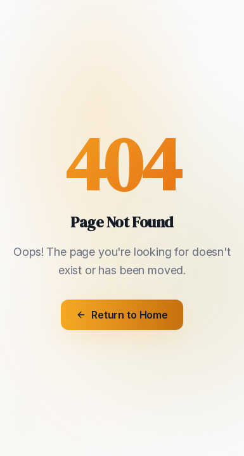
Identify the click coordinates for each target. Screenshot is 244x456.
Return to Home (122, 314)
